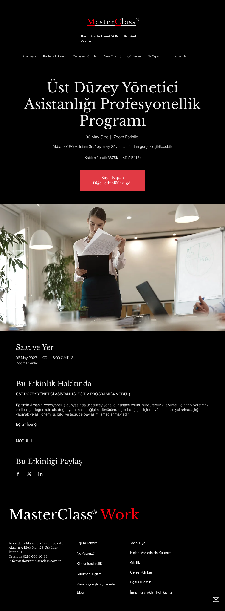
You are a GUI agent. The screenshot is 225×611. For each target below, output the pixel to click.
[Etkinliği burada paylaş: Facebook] (18, 474)
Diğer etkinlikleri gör (112, 183)
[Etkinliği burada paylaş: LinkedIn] (40, 474)
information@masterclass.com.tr (35, 561)
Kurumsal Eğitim (89, 574)
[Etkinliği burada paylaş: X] (29, 474)
